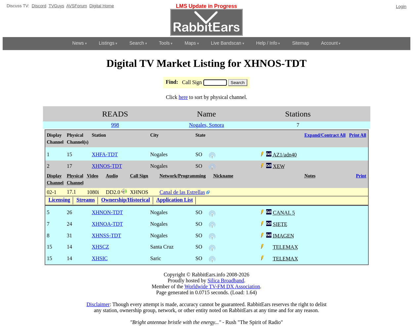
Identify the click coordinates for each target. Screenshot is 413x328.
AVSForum (76, 5)
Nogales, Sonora (206, 125)
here (183, 97)
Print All (357, 135)
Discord (39, 5)
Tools (164, 43)
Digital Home (101, 5)
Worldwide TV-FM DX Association (222, 286)
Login (401, 6)
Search (136, 43)
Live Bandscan (226, 43)
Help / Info (266, 43)
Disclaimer (97, 304)
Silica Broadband (225, 280)
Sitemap (300, 43)
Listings (106, 43)
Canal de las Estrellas (182, 192)
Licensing (59, 200)
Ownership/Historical (125, 200)
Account (329, 43)
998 (115, 125)
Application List (174, 200)
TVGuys (56, 5)
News (78, 43)
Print (361, 175)
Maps (190, 43)
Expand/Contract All (325, 135)
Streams (85, 200)
